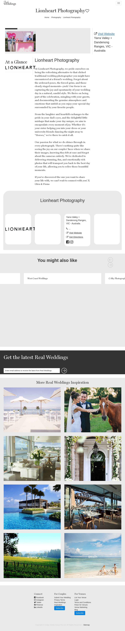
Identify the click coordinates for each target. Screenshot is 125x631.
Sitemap (86, 625)
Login (76, 600)
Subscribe (59, 608)
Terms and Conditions (82, 602)
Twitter (37, 602)
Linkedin (38, 607)
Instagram (39, 600)
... (70, 228)
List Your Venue (80, 597)
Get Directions (76, 237)
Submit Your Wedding (62, 597)
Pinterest (38, 605)
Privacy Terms (59, 600)
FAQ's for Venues (81, 605)
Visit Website (106, 33)
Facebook (39, 597)
